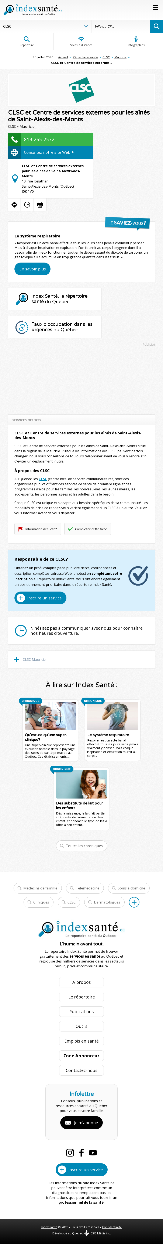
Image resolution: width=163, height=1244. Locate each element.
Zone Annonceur (81, 1056)
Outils (81, 1026)
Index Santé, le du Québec (59, 299)
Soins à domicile (131, 888)
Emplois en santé (81, 1041)
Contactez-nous (81, 1070)
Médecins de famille (40, 888)
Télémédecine (87, 888)
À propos (81, 982)
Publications (81, 1011)
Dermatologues (107, 902)
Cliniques (41, 902)
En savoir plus (32, 269)
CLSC (106, 57)
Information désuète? (41, 529)
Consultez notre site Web (49, 152)
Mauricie (120, 57)
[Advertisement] (81, 378)
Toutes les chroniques (84, 845)
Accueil (63, 57)
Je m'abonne (86, 1122)
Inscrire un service (44, 598)
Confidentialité (112, 1227)
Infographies (136, 41)
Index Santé (49, 1227)
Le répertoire (81, 997)
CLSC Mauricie (34, 659)
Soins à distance (81, 41)
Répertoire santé (85, 57)
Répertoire (27, 41)
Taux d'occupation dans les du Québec (62, 327)
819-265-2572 (39, 139)
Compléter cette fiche (91, 529)
